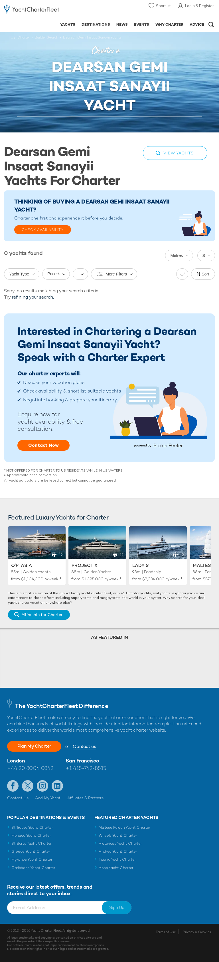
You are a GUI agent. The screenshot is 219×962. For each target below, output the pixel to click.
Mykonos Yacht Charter (31, 859)
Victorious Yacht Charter (120, 843)
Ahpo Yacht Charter (116, 867)
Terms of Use (166, 932)
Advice (197, 24)
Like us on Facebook (13, 786)
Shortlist (163, 5)
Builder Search (46, 37)
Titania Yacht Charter (117, 859)
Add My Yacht (47, 797)
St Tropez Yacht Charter (32, 827)
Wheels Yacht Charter (118, 835)
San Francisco (82, 760)
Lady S (140, 565)
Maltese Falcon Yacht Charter (124, 827)
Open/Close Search (211, 24)
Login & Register (199, 5)
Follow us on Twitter (27, 786)
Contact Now (43, 445)
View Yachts (178, 153)
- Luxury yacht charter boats (31, 10)
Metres (176, 255)
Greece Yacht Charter (30, 851)
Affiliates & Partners (85, 797)
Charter (23, 37)
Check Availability (43, 230)
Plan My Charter (34, 746)
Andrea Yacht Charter (118, 851)
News (122, 24)
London (16, 760)
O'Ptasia (21, 565)
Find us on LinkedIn (57, 786)
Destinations (96, 24)
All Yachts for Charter (41, 614)
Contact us (84, 746)
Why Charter (169, 24)
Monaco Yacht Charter (31, 835)
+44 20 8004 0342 (30, 768)
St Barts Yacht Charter (31, 843)
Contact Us (18, 797)
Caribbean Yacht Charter (33, 867)
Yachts (67, 24)
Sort (205, 273)
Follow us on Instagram (42, 786)
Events (141, 24)
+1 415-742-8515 (86, 768)
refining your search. (33, 297)
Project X (85, 565)
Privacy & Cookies (197, 932)
